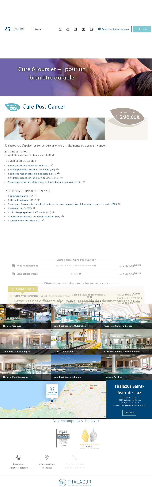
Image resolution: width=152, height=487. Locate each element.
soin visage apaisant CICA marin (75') (30, 212)
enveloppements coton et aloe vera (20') (32, 169)
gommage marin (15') (22, 195)
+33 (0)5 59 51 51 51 (129, 402)
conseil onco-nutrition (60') (25, 220)
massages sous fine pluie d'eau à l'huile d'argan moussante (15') (45, 181)
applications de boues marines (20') (30, 165)
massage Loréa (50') (21, 208)
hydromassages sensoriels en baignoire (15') (34, 177)
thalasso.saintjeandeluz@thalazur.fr (129, 405)
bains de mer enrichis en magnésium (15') (33, 173)
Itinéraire (129, 413)
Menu (37, 29)
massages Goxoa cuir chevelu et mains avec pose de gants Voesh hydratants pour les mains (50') (63, 203)
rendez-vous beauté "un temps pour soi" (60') (35, 216)
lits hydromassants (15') (23, 200)
